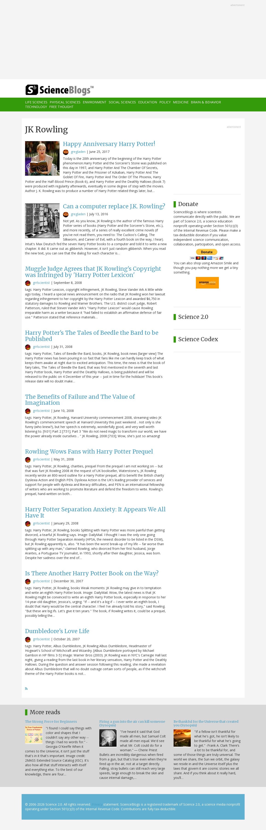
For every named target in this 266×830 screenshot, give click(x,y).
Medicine (181, 102)
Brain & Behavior (206, 102)
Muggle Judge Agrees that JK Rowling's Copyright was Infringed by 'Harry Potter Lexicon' (93, 271)
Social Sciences (122, 102)
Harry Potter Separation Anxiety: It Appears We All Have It (95, 512)
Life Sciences (36, 102)
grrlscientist (41, 282)
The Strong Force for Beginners (51, 721)
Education (147, 102)
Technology (36, 107)
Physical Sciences (65, 102)
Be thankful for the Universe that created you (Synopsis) (206, 723)
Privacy (97, 804)
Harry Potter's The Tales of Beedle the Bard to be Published (91, 335)
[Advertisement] (133, 40)
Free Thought (61, 107)
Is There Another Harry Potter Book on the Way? (92, 573)
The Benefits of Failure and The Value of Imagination (80, 399)
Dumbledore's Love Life (57, 631)
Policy (165, 102)
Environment (94, 102)
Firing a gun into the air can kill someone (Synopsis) (132, 723)
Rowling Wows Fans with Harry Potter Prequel (89, 451)
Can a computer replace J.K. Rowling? (114, 206)
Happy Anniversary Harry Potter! (109, 144)
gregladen (78, 151)
